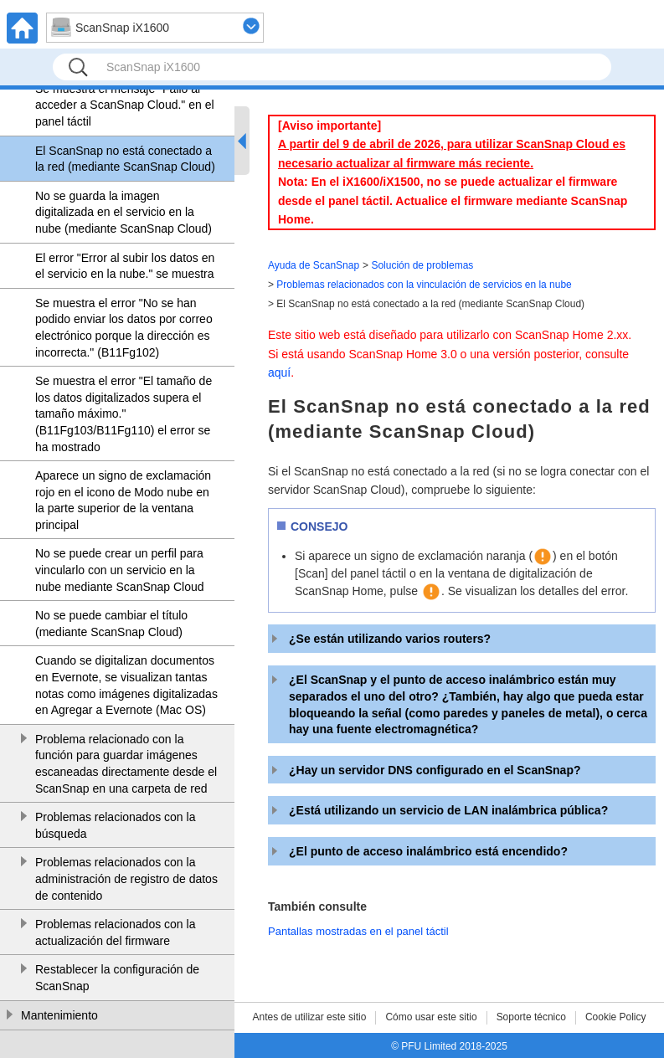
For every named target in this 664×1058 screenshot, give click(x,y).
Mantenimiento (59, 1015)
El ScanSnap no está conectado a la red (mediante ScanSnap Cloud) (125, 159)
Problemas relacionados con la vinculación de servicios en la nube (423, 284)
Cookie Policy (615, 1017)
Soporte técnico (531, 1017)
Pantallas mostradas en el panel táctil (358, 931)
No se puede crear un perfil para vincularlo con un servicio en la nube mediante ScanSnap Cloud (119, 570)
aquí (279, 372)
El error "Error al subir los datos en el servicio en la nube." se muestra (124, 266)
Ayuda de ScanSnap (313, 265)
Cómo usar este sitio (430, 1017)
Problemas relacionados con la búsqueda (115, 825)
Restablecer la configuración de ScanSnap (117, 978)
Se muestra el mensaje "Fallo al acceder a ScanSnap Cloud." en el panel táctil (124, 105)
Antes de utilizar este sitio (309, 1017)
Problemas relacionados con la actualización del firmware (115, 932)
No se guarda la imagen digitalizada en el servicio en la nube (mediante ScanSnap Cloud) (123, 212)
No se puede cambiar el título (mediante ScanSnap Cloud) (111, 624)
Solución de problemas (422, 265)
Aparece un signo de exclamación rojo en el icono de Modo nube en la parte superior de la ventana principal (123, 500)
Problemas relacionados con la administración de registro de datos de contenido (126, 878)
